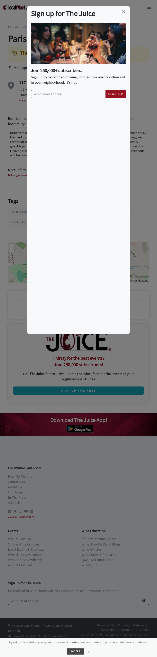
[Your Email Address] (68, 94)
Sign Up (115, 94)
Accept (75, 651)
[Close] (88, 651)
